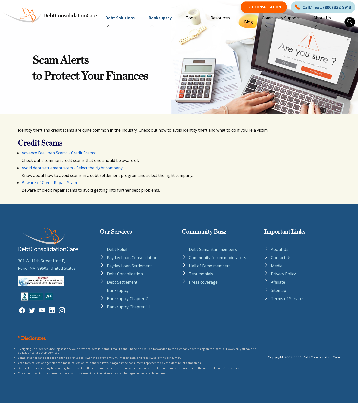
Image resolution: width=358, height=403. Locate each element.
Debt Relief (117, 249)
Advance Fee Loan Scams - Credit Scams (58, 153)
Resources (220, 18)
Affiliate (278, 282)
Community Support (281, 18)
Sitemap (278, 290)
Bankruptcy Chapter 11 (128, 307)
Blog (248, 22)
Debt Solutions (120, 18)
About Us (322, 18)
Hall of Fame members (210, 266)
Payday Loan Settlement (129, 266)
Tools (191, 18)
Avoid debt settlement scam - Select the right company (72, 168)
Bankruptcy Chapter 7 (127, 298)
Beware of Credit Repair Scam (49, 182)
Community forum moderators (217, 257)
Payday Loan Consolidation (132, 257)
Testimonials (201, 274)
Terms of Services (287, 298)
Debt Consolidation (125, 274)
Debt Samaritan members (213, 249)
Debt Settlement (122, 282)
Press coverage (203, 282)
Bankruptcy (160, 18)
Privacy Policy (283, 274)
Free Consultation (264, 7)
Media (276, 266)
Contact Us (281, 257)
